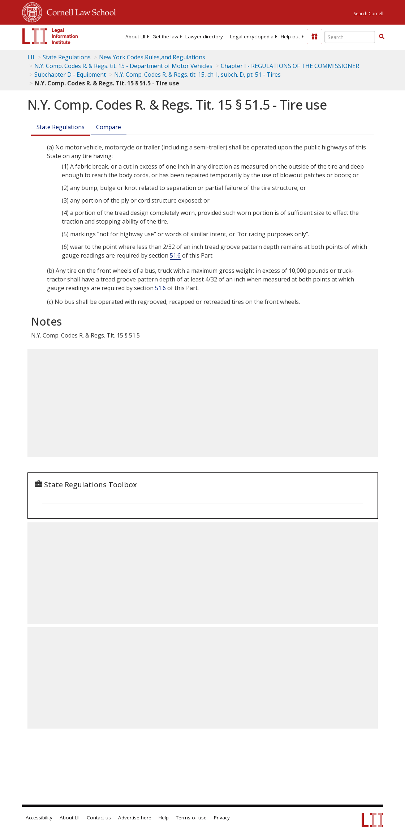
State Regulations (67, 57)
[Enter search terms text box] (349, 37)
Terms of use (191, 817)
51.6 (175, 255)
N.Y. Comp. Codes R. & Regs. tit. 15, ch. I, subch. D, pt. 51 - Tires (197, 75)
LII (30, 57)
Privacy (222, 817)
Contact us (99, 817)
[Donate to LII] (314, 36)
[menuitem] (135, 36)
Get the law (165, 36)
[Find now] (381, 37)
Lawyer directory (204, 36)
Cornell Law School (79, 11)
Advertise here (134, 817)
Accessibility (39, 817)
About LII (135, 36)
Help (164, 817)
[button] (381, 36)
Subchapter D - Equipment (70, 75)
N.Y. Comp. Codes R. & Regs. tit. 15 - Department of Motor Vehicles (123, 66)
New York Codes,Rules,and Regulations (152, 57)
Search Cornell (368, 13)
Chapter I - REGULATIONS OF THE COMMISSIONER (290, 66)
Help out (290, 36)
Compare (108, 127)
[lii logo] (50, 36)
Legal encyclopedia (251, 36)
